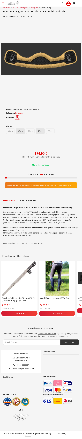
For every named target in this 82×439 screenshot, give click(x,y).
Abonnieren (69, 342)
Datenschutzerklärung (47, 333)
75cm (40, 131)
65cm (20, 131)
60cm (10, 131)
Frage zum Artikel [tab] (28, 201)
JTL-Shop (69, 434)
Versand (28, 436)
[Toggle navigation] (3, 2)
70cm (30, 131)
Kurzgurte (19, 113)
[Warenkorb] (74, 2)
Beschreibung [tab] (9, 201)
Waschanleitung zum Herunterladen (18, 243)
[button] (63, 3)
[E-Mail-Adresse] (31, 342)
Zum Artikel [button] (19, 313)
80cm (50, 131)
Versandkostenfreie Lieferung (48, 157)
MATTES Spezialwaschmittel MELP (17, 233)
